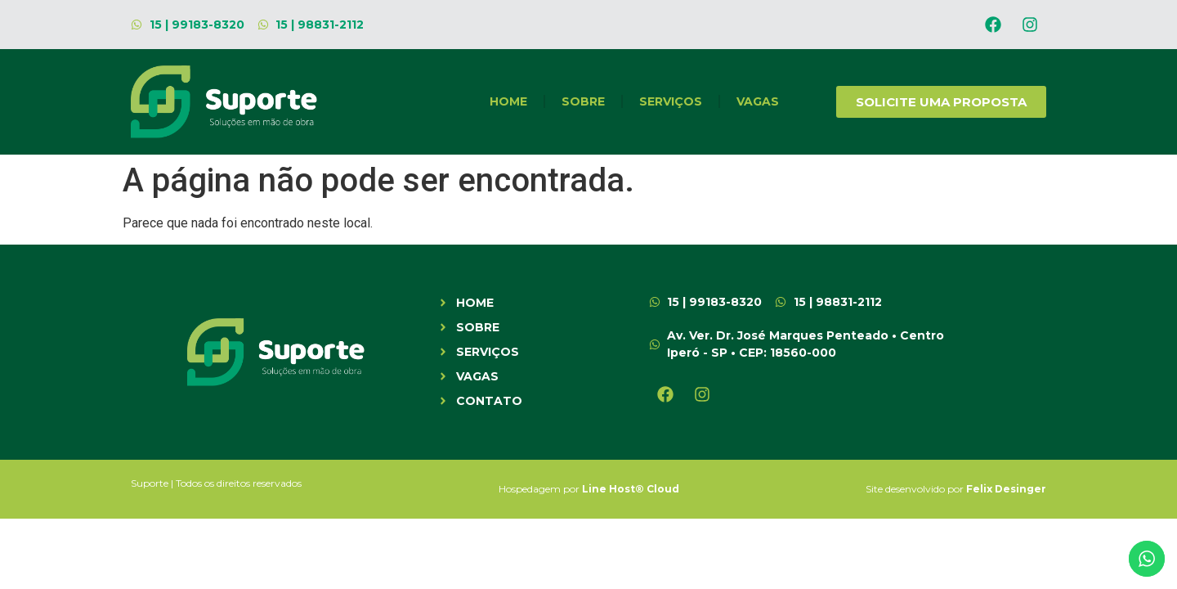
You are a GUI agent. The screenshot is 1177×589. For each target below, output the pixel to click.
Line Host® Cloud (630, 489)
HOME (508, 101)
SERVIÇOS (670, 101)
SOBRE (583, 101)
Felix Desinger (1006, 489)
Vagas (757, 101)
